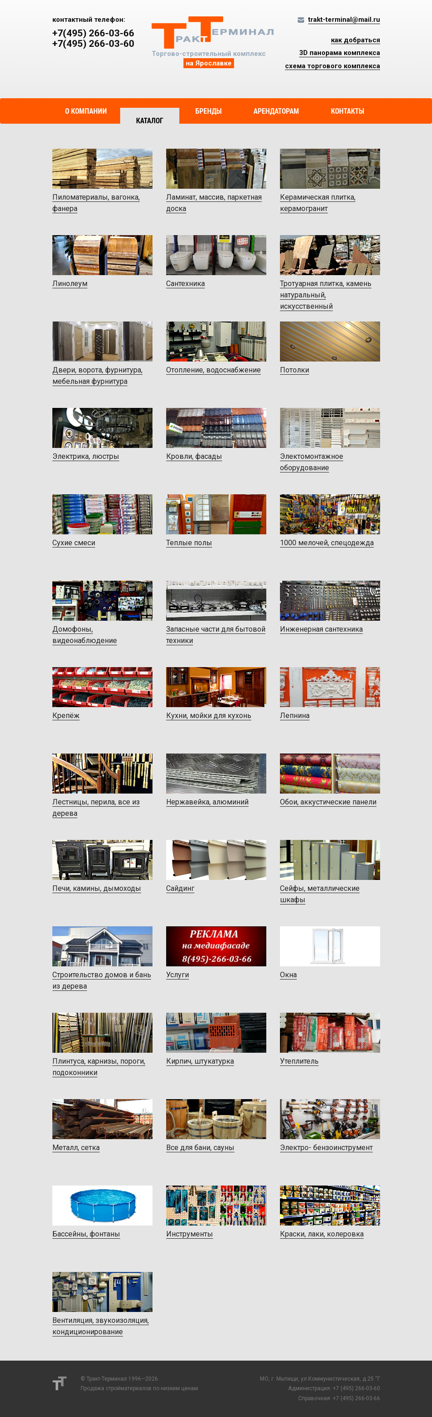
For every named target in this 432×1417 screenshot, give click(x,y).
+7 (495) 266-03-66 (356, 1398)
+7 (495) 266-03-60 (356, 1388)
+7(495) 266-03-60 (93, 44)
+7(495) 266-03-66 (93, 33)
